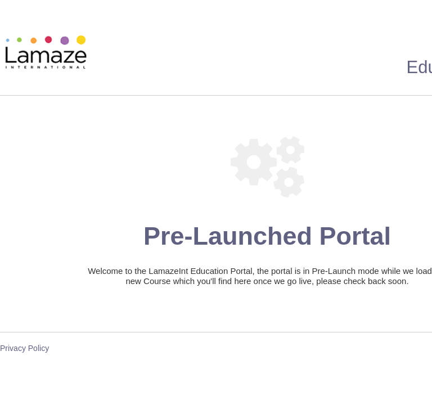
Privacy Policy (24, 348)
